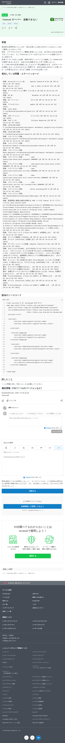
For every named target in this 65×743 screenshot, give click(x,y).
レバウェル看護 (37, 698)
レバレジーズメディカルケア (11, 712)
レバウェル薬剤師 (37, 708)
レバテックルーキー (9, 624)
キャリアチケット (7, 676)
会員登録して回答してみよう (32, 506)
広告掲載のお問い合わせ (9, 640)
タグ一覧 (5, 604)
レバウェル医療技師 (38, 701)
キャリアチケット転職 (9, 683)
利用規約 (11, 635)
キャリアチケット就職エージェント (42, 676)
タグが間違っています (53, 413)
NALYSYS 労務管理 (38, 722)
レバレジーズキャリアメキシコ (41, 719)
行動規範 (48, 428)
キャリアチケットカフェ (9, 680)
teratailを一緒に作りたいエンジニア (19, 583)
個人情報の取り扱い (14, 638)
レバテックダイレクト (9, 628)
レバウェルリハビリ (8, 705)
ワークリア (6, 691)
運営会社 (5, 635)
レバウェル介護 (7, 698)
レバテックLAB (37, 628)
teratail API (36, 600)
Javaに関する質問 (11, 7)
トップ (3, 7)
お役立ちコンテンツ (38, 607)
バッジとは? (6, 597)
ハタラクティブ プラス (39, 687)
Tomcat (16, 23)
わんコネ (35, 712)
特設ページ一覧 (7, 611)
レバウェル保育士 (7, 701)
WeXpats (5, 715)
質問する (32, 556)
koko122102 (58, 18)
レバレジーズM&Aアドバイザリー (42, 691)
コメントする (56, 431)
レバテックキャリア (39, 624)
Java (4, 23)
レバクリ (5, 694)
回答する (32, 491)
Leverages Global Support (40, 715)
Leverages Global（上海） (10, 719)
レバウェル (36, 694)
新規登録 (60, 2)
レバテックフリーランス (10, 621)
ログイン (54, 2)
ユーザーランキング (8, 607)
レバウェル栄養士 (37, 705)
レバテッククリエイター (40, 621)
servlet (9, 23)
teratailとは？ (7, 593)
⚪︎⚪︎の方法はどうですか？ (35, 413)
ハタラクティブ (7, 687)
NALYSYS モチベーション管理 (11, 722)
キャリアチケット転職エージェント (42, 683)
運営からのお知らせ (38, 597)
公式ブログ (36, 593)
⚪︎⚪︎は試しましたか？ (16, 413)
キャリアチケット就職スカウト (41, 680)
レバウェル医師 (7, 708)
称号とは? (5, 600)
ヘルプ (34, 604)
